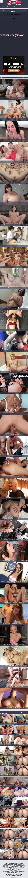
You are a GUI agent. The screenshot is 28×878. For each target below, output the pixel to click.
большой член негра (20, 36)
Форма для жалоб (18, 874)
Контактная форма (10, 874)
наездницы (6, 35)
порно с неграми (10, 36)
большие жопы (20, 35)
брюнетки (12, 35)
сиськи (2, 36)
